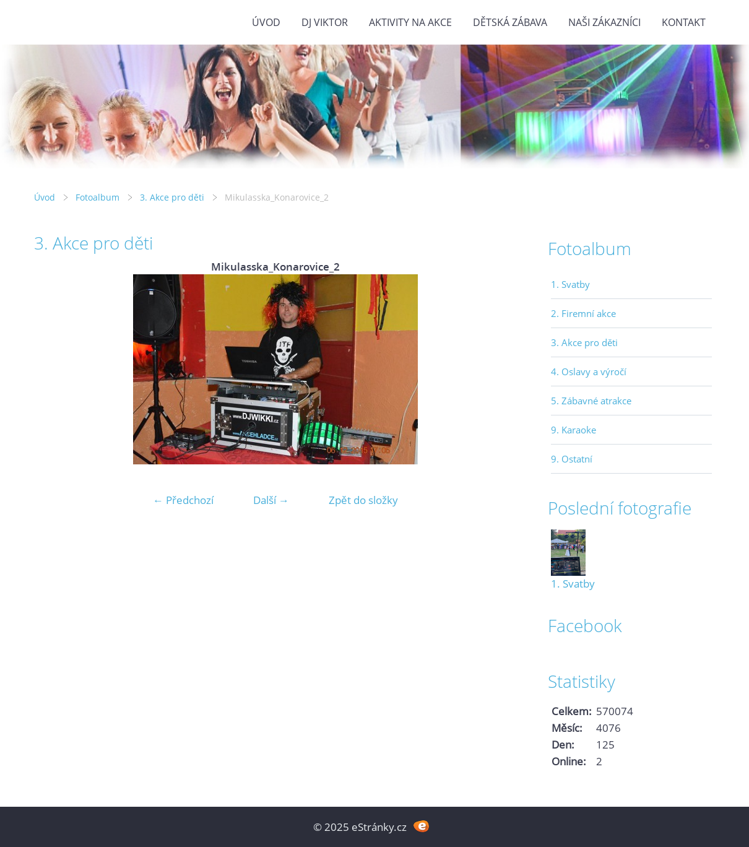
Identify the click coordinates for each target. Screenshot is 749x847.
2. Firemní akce (583, 313)
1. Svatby (570, 284)
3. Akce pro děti (172, 197)
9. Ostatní (571, 459)
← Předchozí (183, 500)
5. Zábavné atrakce (591, 400)
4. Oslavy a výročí (588, 371)
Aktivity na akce (410, 22)
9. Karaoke (573, 429)
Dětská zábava (510, 22)
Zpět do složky (363, 500)
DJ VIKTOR (324, 22)
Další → (271, 500)
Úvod (266, 22)
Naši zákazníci (604, 22)
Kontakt (684, 22)
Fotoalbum (97, 197)
